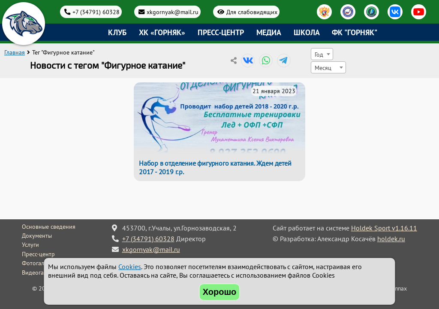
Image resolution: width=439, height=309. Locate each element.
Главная (14, 52)
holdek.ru (391, 238)
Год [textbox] (319, 54)
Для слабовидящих (251, 12)
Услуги (30, 245)
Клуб (117, 32)
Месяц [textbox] (323, 68)
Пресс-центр (221, 32)
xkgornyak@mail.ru (172, 12)
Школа (307, 32)
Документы (37, 236)
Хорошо (220, 292)
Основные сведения (48, 227)
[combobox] (322, 54)
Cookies (129, 266)
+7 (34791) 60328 (96, 12)
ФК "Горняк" (354, 32)
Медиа (268, 32)
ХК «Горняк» (162, 32)
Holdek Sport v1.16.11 (384, 228)
